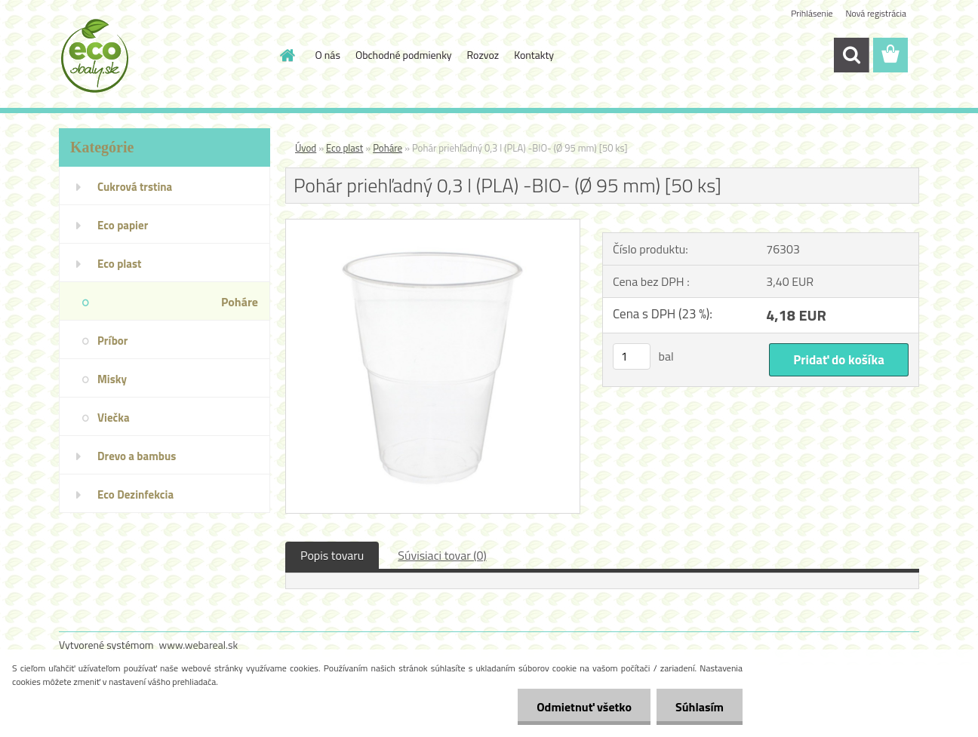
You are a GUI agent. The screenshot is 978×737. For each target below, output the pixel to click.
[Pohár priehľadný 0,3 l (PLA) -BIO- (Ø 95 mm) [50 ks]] (433, 225)
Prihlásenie (811, 13)
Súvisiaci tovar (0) (442, 555)
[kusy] (631, 356)
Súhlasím (699, 707)
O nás (327, 55)
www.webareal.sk (198, 645)
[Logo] (162, 56)
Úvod (305, 147)
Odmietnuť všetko (584, 707)
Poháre (387, 147)
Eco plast (344, 147)
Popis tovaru (332, 555)
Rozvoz (483, 55)
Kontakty (534, 55)
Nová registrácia (875, 13)
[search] (851, 55)
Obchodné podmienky (403, 55)
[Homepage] (286, 55)
